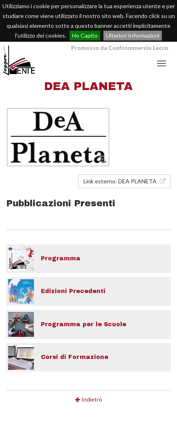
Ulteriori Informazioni (132, 35)
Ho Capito (85, 35)
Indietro (88, 399)
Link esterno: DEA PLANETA (124, 181)
